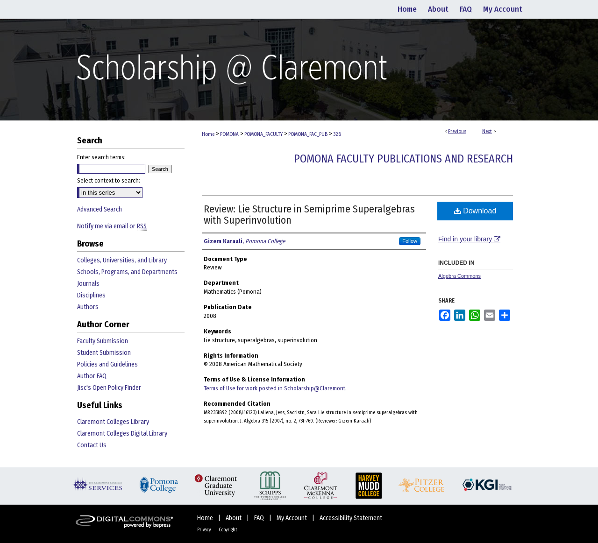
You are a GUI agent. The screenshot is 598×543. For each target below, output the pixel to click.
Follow (409, 241)
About (234, 518)
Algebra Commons (459, 276)
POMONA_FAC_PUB (307, 134)
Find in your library (469, 239)
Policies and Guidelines (107, 364)
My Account (292, 518)
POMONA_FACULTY (263, 134)
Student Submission (104, 353)
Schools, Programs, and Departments (127, 272)
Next (487, 131)
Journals (88, 284)
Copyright (228, 530)
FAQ (259, 518)
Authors (88, 307)
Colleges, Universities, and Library (122, 260)
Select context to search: (108, 180)
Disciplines (91, 295)
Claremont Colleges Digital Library (122, 433)
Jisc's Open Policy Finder (109, 388)
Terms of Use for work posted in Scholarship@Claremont (274, 388)
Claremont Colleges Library (113, 422)
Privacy (204, 530)
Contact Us (92, 445)
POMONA (229, 134)
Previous (457, 131)
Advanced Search (99, 209)
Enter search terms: (101, 157)
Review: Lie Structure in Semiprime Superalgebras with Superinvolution (309, 214)
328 (337, 134)
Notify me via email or (112, 226)
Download (475, 211)
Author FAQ (92, 376)
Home (208, 134)
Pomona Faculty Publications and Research (403, 158)
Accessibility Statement (351, 518)
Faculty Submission (102, 341)
